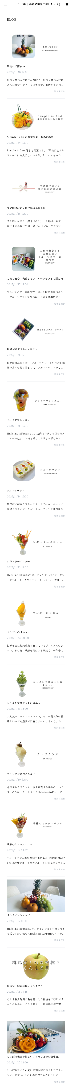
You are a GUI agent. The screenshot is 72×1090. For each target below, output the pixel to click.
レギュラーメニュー (18, 561)
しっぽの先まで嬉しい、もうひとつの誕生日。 (34, 1057)
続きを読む (59, 91)
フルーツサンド (16, 491)
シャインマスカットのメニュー (25, 703)
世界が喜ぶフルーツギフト (22, 349)
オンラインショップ (18, 915)
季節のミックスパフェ (20, 844)
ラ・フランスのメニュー (21, 774)
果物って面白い (16, 66)
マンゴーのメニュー (18, 632)
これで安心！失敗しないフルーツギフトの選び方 (35, 278)
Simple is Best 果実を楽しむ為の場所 (30, 137)
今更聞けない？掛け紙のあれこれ (26, 208)
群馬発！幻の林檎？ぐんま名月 (25, 986)
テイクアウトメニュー (20, 420)
